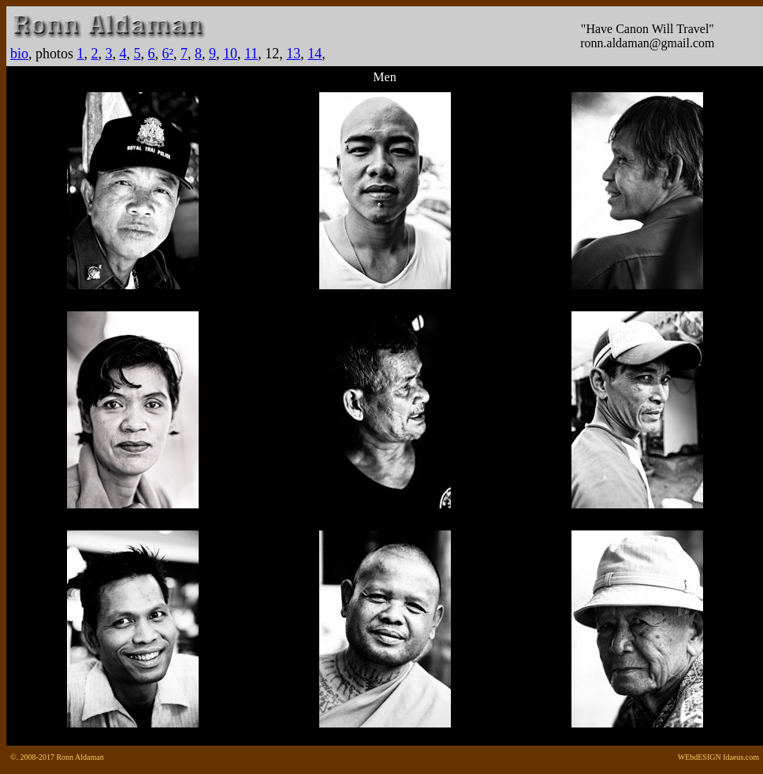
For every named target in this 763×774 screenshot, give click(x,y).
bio (19, 53)
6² (167, 53)
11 (251, 53)
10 (230, 53)
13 (293, 53)
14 (314, 53)
